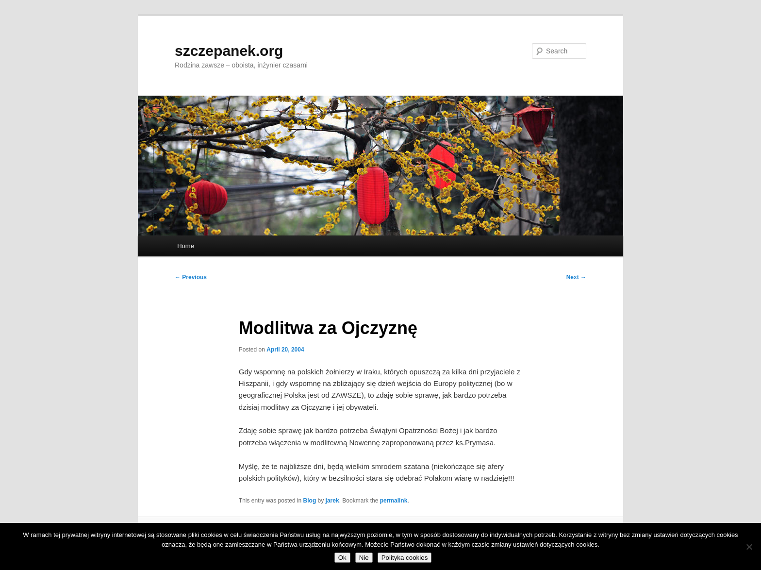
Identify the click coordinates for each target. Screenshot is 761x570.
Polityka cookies (404, 557)
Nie (364, 557)
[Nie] (749, 547)
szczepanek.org (229, 51)
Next (576, 277)
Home (185, 246)
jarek (332, 500)
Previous (191, 277)
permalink (394, 500)
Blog (309, 500)
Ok (342, 557)
